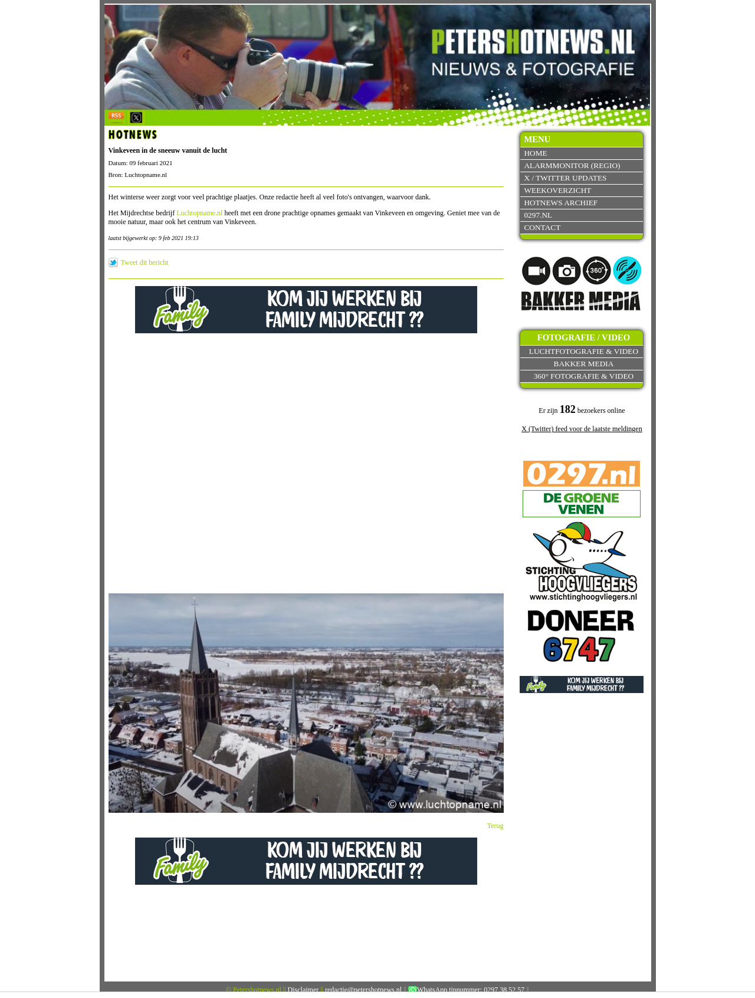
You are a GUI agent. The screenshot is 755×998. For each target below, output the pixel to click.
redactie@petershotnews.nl (363, 990)
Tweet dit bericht (145, 262)
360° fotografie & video (584, 376)
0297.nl (538, 215)
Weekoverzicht (557, 190)
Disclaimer (303, 990)
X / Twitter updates (565, 177)
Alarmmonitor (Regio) (572, 165)
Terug (495, 826)
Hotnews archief (561, 202)
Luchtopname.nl (199, 213)
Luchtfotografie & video (583, 351)
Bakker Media (584, 363)
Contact (542, 227)
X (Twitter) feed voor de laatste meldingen (581, 429)
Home (535, 153)
